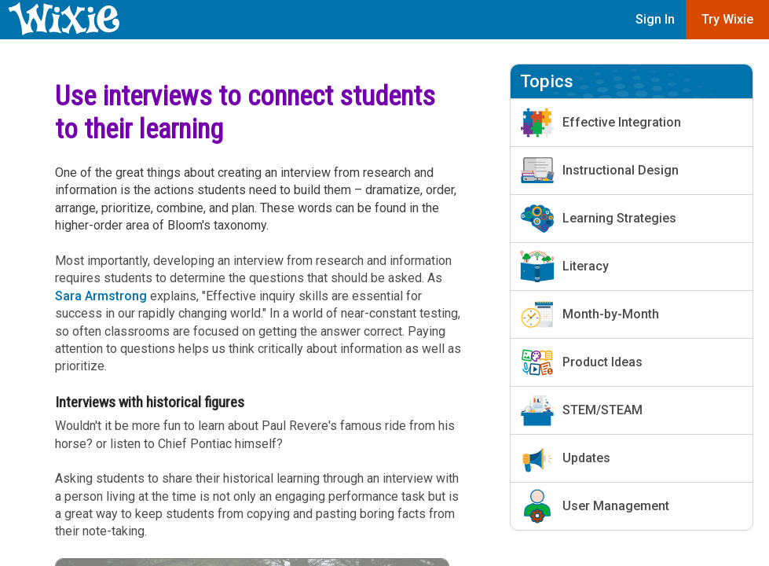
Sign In (655, 19)
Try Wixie (727, 19)
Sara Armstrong (101, 296)
